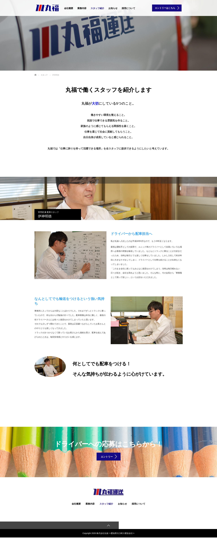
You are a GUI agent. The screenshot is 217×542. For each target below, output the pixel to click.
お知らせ (112, 8)
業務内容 (81, 8)
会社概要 (68, 8)
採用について (128, 8)
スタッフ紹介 (97, 8)
